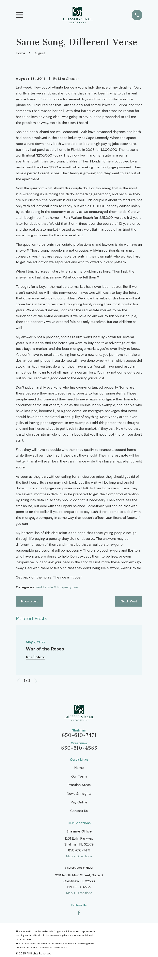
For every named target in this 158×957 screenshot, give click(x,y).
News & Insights (79, 793)
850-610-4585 (79, 748)
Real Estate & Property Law (57, 587)
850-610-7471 (79, 735)
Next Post (128, 601)
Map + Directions (79, 856)
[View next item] (36, 680)
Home (79, 767)
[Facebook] (79, 913)
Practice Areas (79, 785)
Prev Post (29, 601)
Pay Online (79, 802)
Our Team (79, 776)
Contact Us (79, 811)
